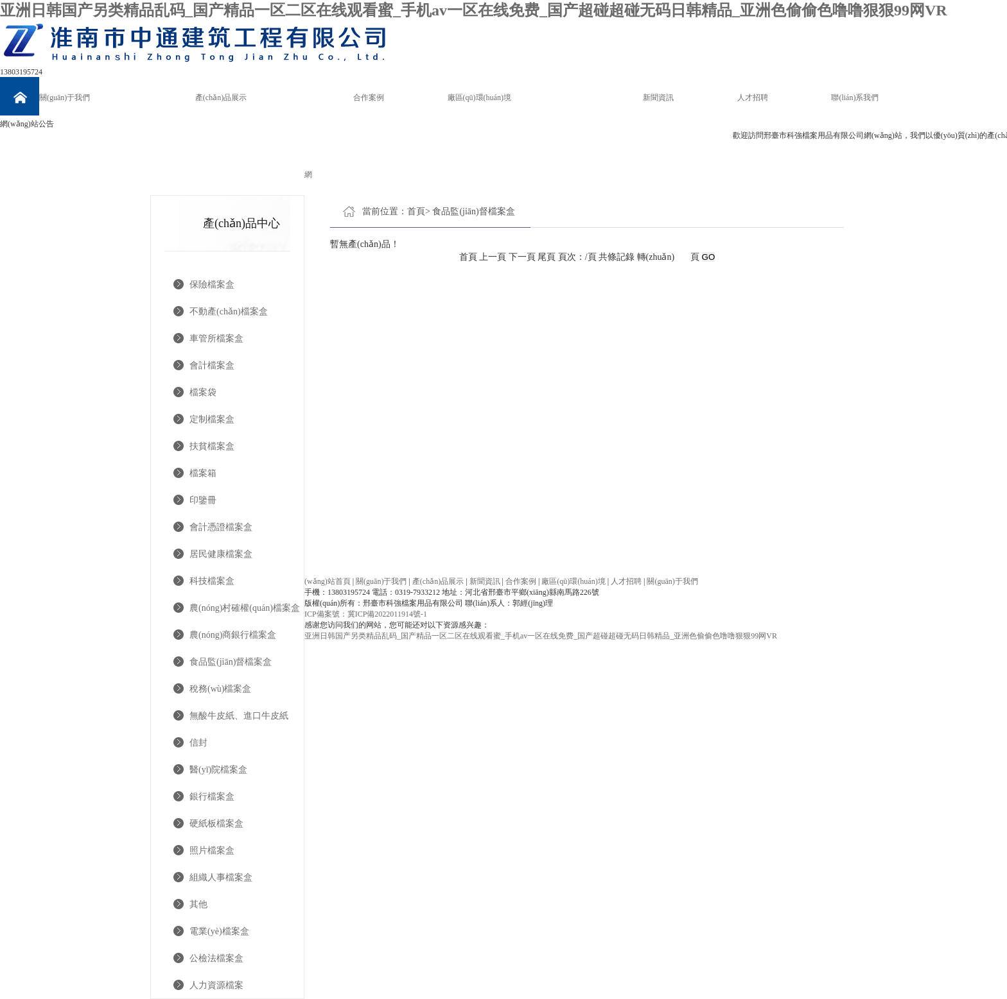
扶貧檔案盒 (211, 446)
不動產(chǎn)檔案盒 (228, 311)
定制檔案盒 (211, 419)
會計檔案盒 (211, 365)
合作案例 (368, 97)
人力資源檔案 (216, 985)
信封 (198, 742)
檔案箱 (202, 473)
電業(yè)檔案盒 (219, 931)
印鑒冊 (202, 500)
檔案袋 (202, 392)
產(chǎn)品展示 (221, 97)
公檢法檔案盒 (216, 958)
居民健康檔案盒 (220, 554)
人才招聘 (752, 97)
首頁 (416, 211)
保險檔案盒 (211, 284)
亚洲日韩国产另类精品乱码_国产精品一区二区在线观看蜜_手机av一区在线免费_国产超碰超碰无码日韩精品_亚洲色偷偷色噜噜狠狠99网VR (473, 10)
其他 (198, 904)
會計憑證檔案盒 (220, 527)
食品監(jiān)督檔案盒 (230, 662)
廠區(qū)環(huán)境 (479, 97)
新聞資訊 (658, 97)
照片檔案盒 (211, 850)
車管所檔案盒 (216, 338)
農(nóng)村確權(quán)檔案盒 (244, 608)
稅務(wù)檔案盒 (220, 689)
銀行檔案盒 (211, 796)
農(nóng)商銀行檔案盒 (232, 635)
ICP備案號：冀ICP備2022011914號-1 (365, 614)
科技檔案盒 (211, 581)
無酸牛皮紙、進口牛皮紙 (238, 716)
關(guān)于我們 (64, 97)
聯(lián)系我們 (855, 97)
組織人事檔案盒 (220, 877)
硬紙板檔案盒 (216, 823)
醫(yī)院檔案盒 (218, 769)
